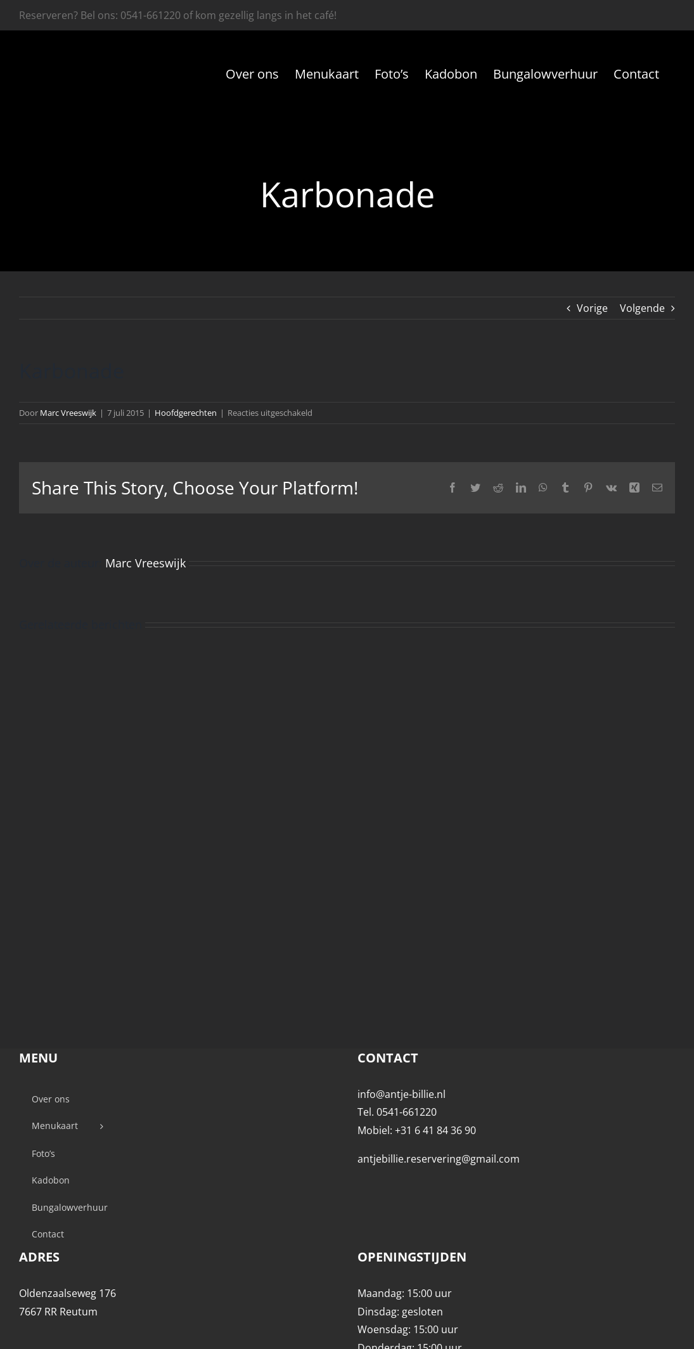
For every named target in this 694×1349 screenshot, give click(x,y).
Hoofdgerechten (186, 412)
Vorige (592, 308)
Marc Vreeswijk (68, 412)
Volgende (642, 308)
